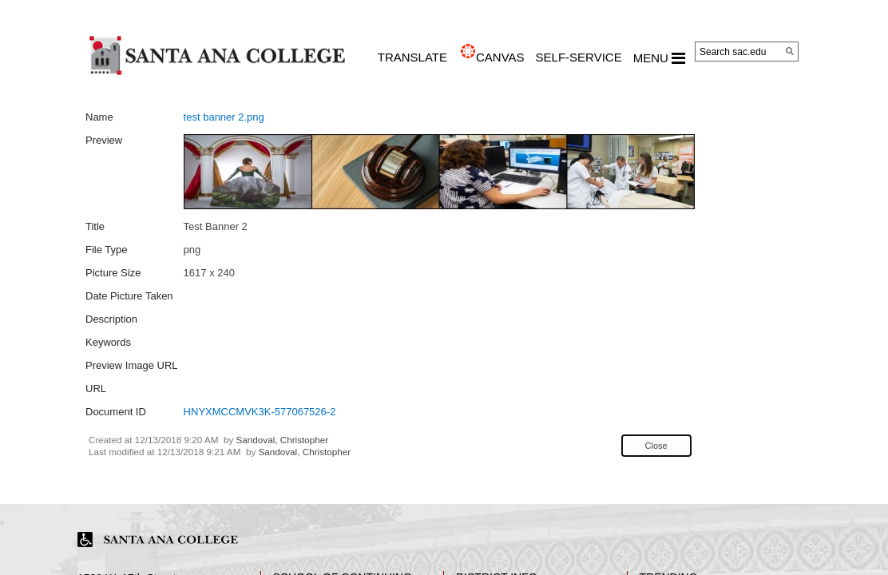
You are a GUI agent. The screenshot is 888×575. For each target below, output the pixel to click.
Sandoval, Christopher (282, 439)
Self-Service (579, 57)
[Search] (790, 51)
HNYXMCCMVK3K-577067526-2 (260, 412)
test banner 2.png (224, 117)
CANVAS (500, 57)
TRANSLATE (412, 57)
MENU (659, 58)
